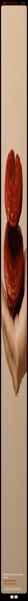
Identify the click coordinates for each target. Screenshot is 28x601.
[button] (12, 597)
